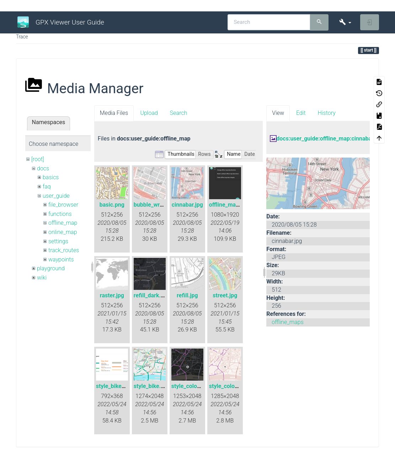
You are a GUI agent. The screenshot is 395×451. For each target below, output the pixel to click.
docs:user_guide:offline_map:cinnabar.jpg (329, 138)
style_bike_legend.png (124, 386)
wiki (42, 277)
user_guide (56, 195)
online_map (62, 232)
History (327, 113)
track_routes (63, 250)
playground (51, 268)
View (278, 113)
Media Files (114, 113)
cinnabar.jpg (187, 204)
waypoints (61, 259)
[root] (37, 159)
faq (47, 186)
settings (58, 241)
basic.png (112, 204)
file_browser (63, 204)
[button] (345, 22)
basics (51, 177)
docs (43, 168)
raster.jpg (112, 295)
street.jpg (225, 295)
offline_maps (288, 322)
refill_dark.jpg (151, 295)
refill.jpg (187, 295)
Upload (149, 113)
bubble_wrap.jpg (155, 204)
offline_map (62, 222)
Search (178, 113)
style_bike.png (152, 386)
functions (60, 214)
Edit (301, 113)
